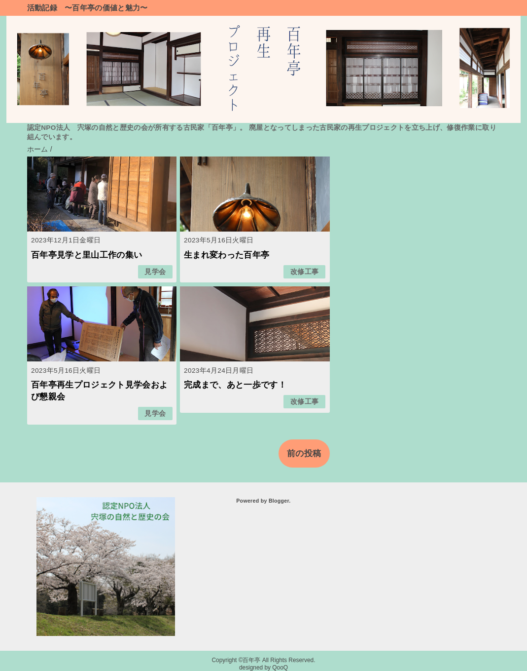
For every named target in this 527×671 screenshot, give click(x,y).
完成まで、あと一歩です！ (235, 385)
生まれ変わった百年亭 (226, 255)
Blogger (279, 501)
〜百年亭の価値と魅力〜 (106, 7)
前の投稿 (304, 453)
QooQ (280, 667)
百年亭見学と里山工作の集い (86, 255)
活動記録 (42, 7)
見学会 (155, 272)
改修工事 (304, 272)
